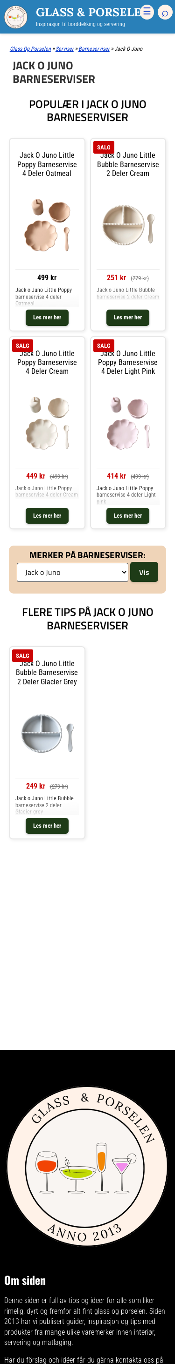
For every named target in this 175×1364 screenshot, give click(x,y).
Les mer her (47, 317)
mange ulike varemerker (79, 1336)
